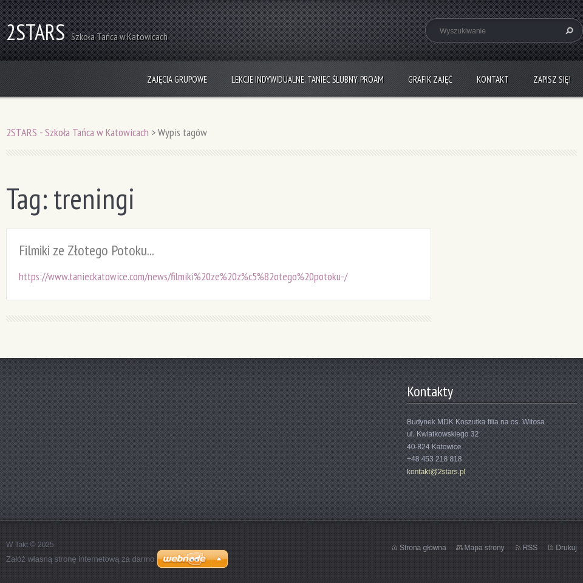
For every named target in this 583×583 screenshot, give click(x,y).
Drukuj (566, 547)
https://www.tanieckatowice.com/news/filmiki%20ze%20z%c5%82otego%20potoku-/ (183, 276)
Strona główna (423, 547)
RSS (530, 547)
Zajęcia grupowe (177, 79)
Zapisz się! (552, 79)
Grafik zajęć (430, 79)
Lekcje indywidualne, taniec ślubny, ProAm (307, 79)
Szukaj (568, 30)
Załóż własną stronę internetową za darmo (80, 559)
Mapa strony (485, 547)
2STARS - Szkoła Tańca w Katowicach (77, 132)
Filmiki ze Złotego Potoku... (86, 250)
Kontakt (493, 79)
